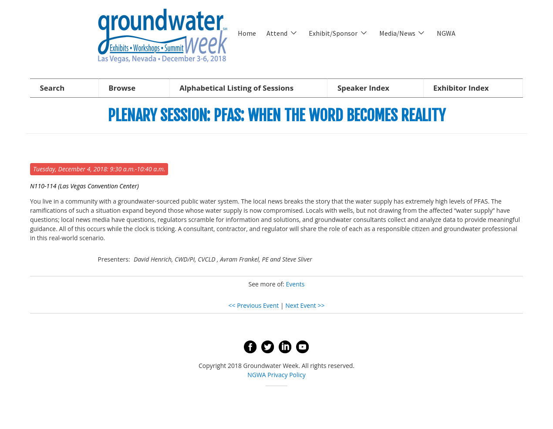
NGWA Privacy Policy (276, 375)
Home (247, 33)
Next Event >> (304, 305)
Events (295, 284)
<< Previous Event (254, 305)
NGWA (446, 33)
